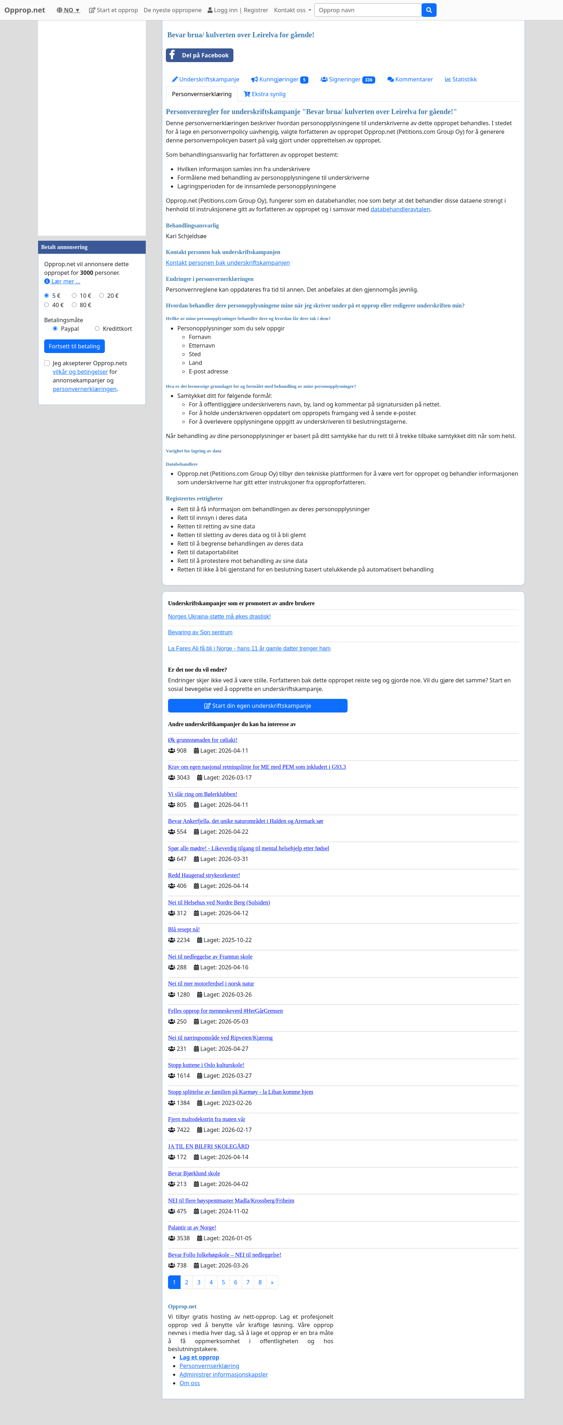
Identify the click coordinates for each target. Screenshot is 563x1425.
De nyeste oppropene (173, 10)
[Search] (368, 10)
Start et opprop (113, 10)
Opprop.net (24, 10)
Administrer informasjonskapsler (224, 1374)
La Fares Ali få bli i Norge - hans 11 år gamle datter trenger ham (249, 648)
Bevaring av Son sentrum (200, 632)
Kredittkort (117, 329)
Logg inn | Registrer (238, 10)
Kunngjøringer (279, 79)
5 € (56, 296)
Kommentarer (410, 79)
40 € (58, 305)
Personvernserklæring (202, 94)
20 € (113, 296)
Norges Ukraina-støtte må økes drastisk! (219, 616)
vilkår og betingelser (80, 372)
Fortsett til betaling (74, 346)
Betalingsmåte (63, 320)
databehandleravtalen (400, 209)
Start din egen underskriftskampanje (257, 706)
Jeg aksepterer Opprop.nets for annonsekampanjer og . (90, 376)
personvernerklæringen (85, 389)
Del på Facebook (197, 55)
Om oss (190, 1383)
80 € (85, 305)
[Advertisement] (92, 128)
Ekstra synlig (264, 94)
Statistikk (461, 79)
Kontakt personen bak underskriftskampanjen (228, 263)
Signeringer (348, 79)
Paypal (70, 329)
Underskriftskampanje (205, 79)
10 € (85, 296)
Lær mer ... (62, 281)
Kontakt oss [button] (290, 10)
